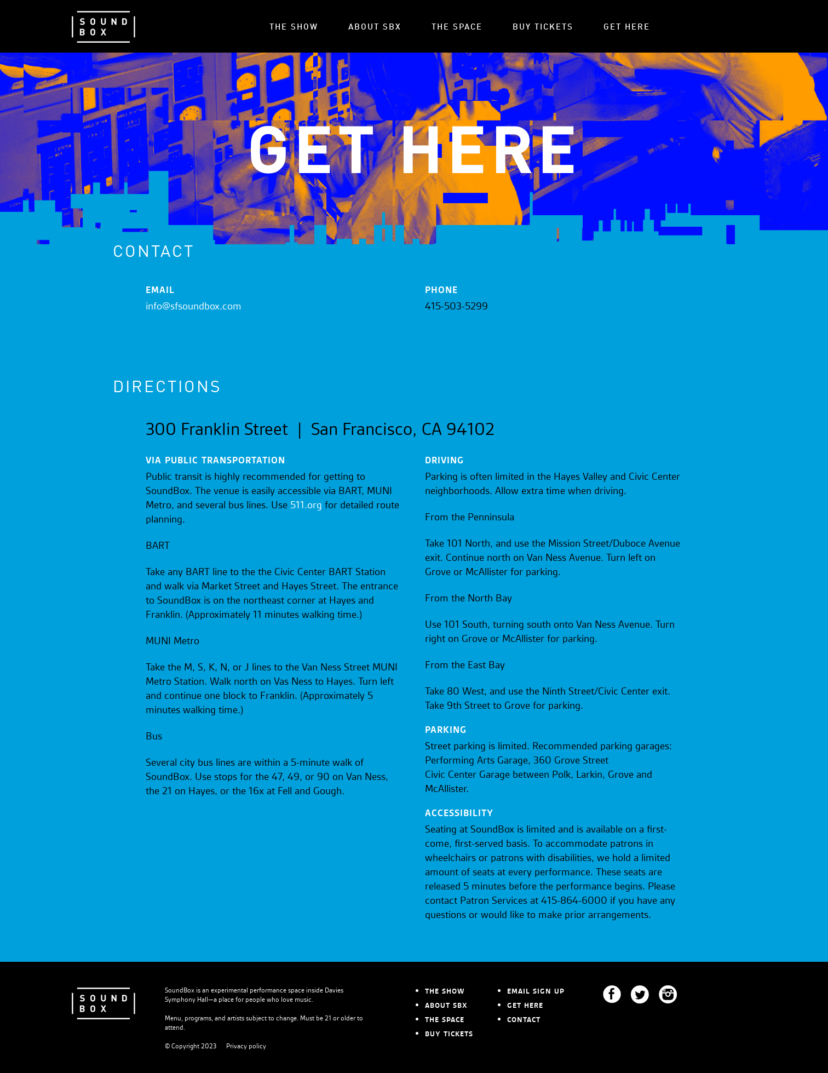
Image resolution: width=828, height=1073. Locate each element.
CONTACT (523, 1020)
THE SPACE (457, 28)
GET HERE (626, 28)
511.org (306, 505)
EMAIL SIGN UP (536, 991)
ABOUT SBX (374, 28)
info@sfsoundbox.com (194, 306)
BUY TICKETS (543, 28)
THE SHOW (293, 28)
